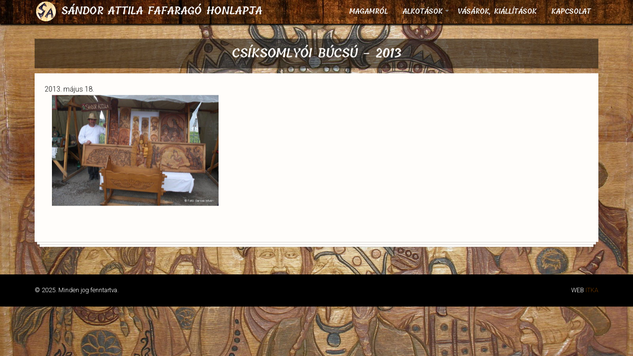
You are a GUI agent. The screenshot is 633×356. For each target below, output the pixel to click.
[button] (135, 206)
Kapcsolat (571, 11)
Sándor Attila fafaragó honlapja (161, 11)
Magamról (368, 11)
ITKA (592, 290)
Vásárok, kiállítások (497, 11)
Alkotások (426, 15)
